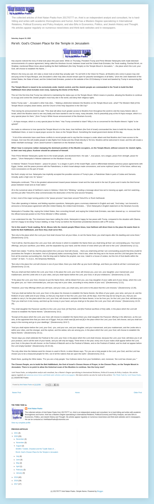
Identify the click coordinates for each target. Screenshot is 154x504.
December (20, 439)
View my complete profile (20, 423)
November (20, 443)
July (18, 456)
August (19, 446)
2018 (16, 481)
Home (77, 393)
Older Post (138, 393)
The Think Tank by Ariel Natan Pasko (127, 375)
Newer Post (16, 393)
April (18, 466)
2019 (16, 477)
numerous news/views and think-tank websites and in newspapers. (50, 375)
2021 (16, 433)
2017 (16, 484)
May (18, 463)
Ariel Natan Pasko (35, 409)
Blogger (100, 491)
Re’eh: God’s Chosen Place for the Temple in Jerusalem (37, 452)
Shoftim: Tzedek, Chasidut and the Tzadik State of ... (36, 449)
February (19, 470)
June (18, 460)
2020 (16, 436)
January (19, 473)
